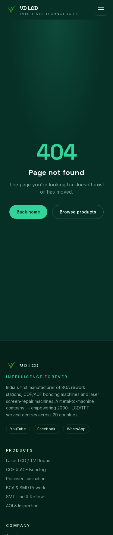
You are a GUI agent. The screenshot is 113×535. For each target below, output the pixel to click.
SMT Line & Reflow (25, 496)
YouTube (18, 429)
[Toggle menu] (101, 10)
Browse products (78, 211)
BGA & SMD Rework (26, 487)
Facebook (46, 429)
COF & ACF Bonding (26, 469)
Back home (28, 211)
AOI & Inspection (22, 505)
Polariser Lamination (26, 478)
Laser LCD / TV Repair (28, 460)
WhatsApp (76, 429)
